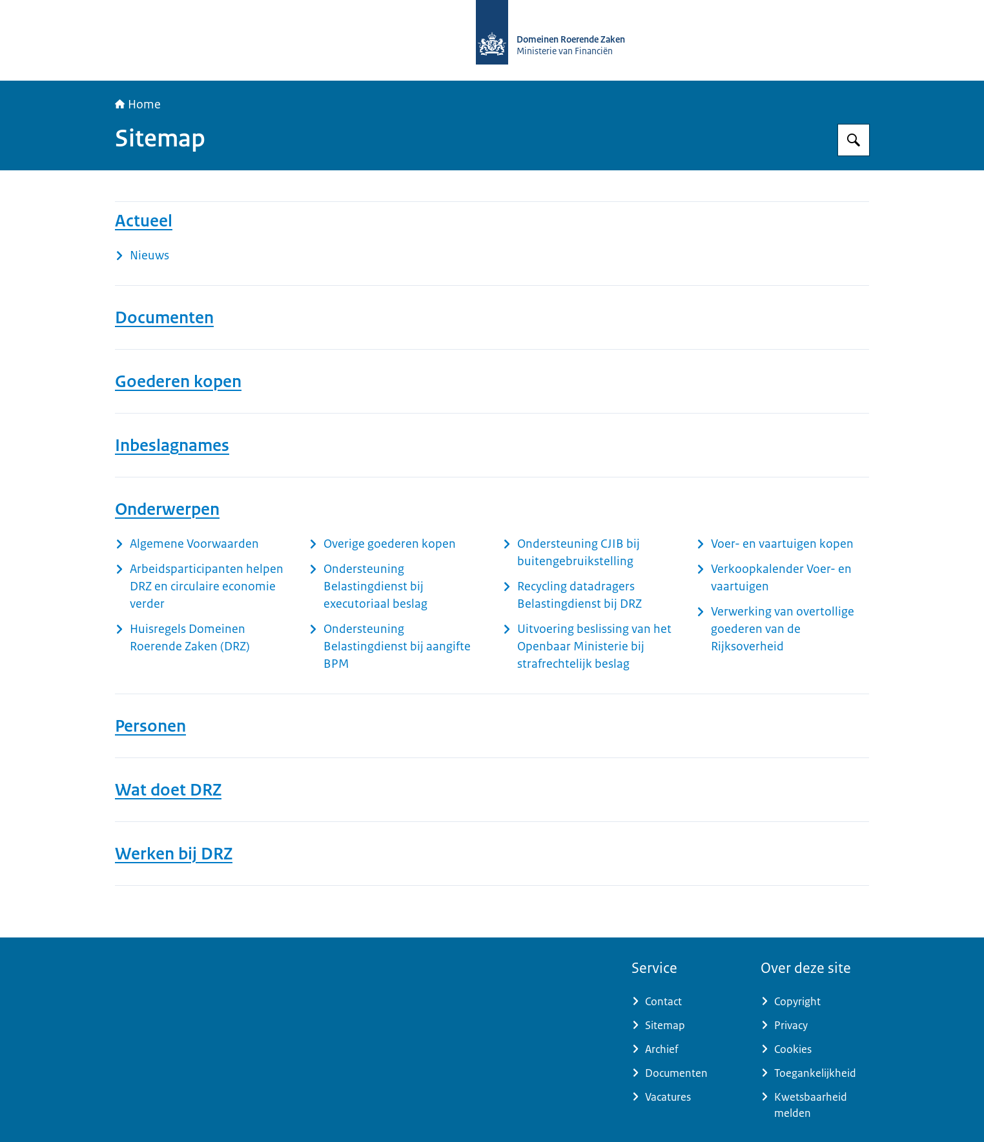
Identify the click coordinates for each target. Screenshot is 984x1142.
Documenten (164, 317)
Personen (150, 726)
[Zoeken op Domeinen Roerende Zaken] (853, 140)
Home (138, 104)
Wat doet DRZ (168, 790)
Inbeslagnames (172, 445)
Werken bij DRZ (173, 854)
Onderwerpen (167, 509)
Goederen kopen (178, 381)
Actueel (143, 221)
